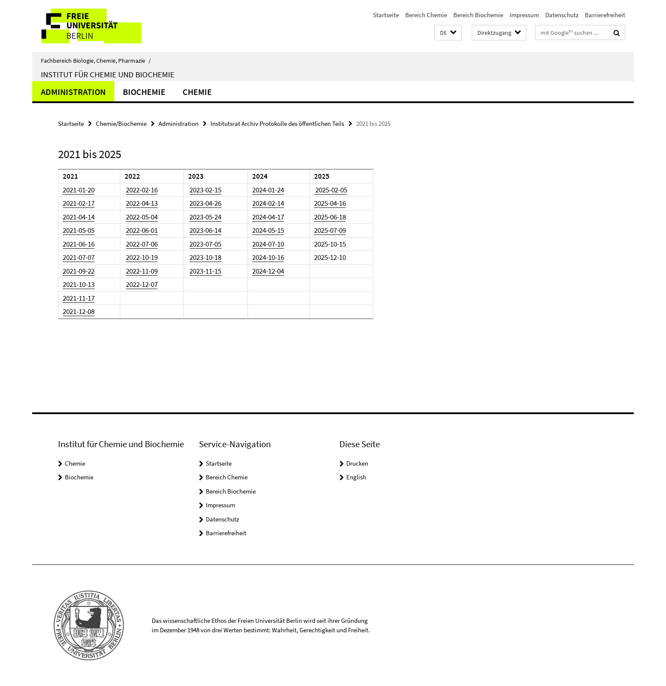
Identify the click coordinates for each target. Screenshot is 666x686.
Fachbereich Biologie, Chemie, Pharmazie (96, 61)
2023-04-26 (205, 203)
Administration (73, 91)
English (356, 477)
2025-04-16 (330, 203)
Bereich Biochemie (478, 15)
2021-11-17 (79, 298)
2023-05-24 (205, 217)
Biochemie (144, 91)
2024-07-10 (268, 244)
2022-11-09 (142, 271)
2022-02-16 (142, 190)
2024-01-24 (268, 190)
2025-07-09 (330, 230)
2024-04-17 (268, 217)
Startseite (386, 15)
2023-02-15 (205, 190)
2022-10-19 (142, 257)
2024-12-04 (268, 271)
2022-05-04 (142, 217)
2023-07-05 (205, 244)
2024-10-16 (268, 257)
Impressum (524, 15)
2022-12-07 (142, 284)
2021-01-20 (79, 190)
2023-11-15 (205, 271)
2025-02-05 (330, 190)
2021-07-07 (79, 257)
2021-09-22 (79, 271)
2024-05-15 (268, 230)
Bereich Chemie (426, 15)
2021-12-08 (79, 311)
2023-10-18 (205, 257)
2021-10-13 (79, 284)
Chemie (197, 91)
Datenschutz (561, 15)
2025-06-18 (330, 217)
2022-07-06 (142, 244)
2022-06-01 (142, 230)
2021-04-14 (79, 217)
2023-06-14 (205, 230)
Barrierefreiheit (605, 15)
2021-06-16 (79, 244)
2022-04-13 (142, 203)
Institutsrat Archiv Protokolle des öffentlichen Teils (277, 123)
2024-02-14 (268, 203)
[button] (448, 33)
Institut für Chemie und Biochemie (107, 74)
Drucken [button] (357, 463)
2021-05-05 (79, 230)
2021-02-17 (79, 203)
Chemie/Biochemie (121, 123)
